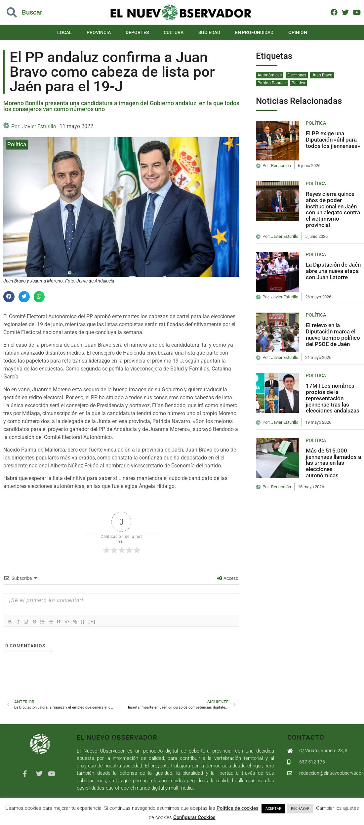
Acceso (227, 578)
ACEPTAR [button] (273, 808)
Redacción (281, 166)
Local (64, 32)
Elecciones (296, 75)
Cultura (173, 32)
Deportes (137, 32)
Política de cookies (238, 808)
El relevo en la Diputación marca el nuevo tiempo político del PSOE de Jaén (333, 334)
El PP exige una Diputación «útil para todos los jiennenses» (333, 139)
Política (16, 144)
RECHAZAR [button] (300, 808)
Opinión (297, 32)
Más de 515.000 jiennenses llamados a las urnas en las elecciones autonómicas (333, 463)
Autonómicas (270, 75)
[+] (102, 621)
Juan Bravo (322, 75)
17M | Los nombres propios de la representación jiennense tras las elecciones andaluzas (332, 398)
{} (93, 621)
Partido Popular (272, 83)
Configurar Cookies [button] (194, 817)
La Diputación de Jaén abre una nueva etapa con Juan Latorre (333, 270)
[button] (36, 12)
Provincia (99, 32)
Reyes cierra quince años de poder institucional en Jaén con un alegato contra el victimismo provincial (333, 209)
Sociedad (209, 32)
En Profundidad (254, 32)
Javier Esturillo (39, 126)
